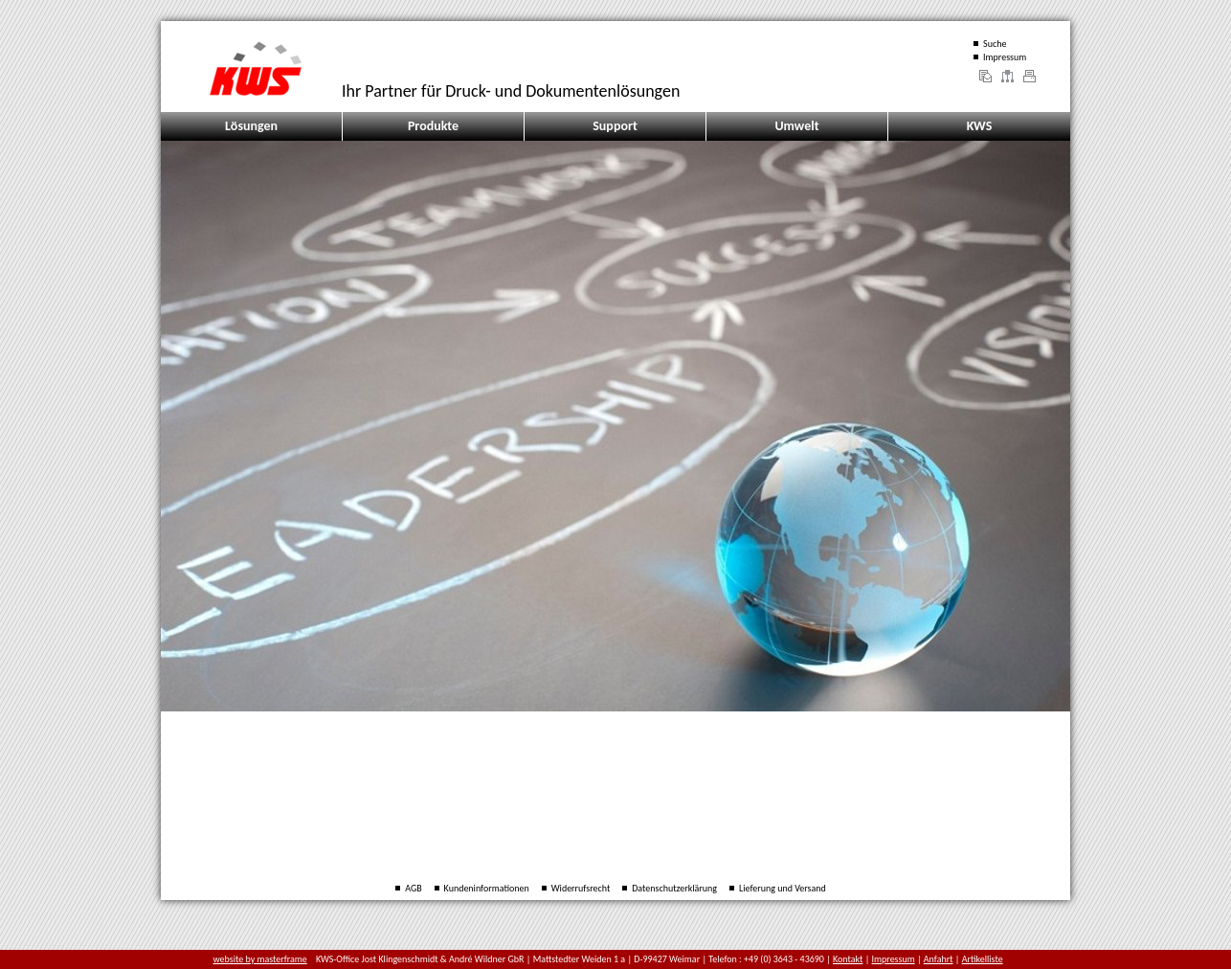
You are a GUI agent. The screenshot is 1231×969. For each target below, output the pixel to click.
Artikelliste (982, 959)
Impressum (1004, 57)
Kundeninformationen (486, 888)
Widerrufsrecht (581, 888)
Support (615, 126)
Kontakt (847, 959)
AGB (413, 888)
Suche (994, 43)
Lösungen (251, 126)
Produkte (433, 126)
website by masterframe (260, 959)
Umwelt (796, 126)
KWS (980, 126)
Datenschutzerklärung (674, 888)
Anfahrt (938, 959)
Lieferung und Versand (782, 888)
